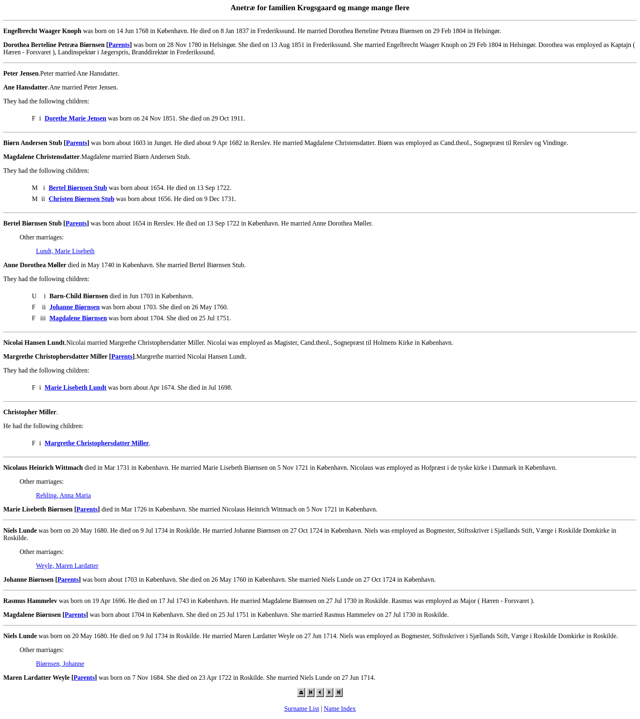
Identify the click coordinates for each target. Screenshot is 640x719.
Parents (118, 44)
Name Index (340, 708)
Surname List (301, 708)
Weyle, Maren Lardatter (67, 565)
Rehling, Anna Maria (63, 495)
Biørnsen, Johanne (60, 663)
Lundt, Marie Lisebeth (65, 251)
